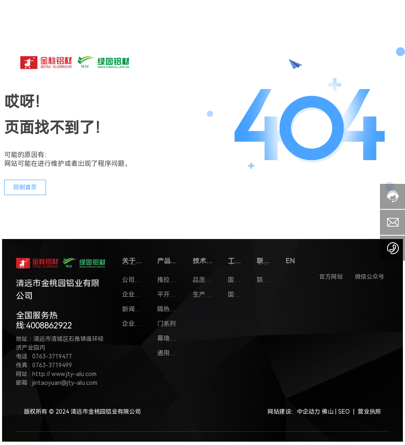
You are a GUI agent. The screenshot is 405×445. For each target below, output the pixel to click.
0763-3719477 (52, 356)
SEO (344, 411)
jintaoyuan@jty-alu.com (64, 382)
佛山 (328, 411)
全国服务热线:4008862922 (44, 320)
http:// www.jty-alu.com (64, 374)
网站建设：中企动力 (293, 411)
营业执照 (369, 411)
